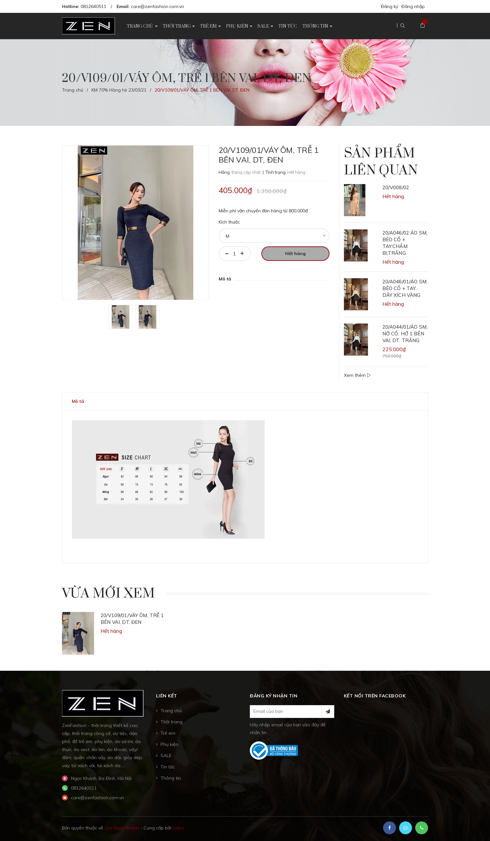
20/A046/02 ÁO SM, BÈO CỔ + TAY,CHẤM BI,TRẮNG (405, 243)
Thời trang (171, 722)
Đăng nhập (413, 6)
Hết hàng (295, 253)
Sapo (178, 828)
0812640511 (93, 6)
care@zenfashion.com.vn (157, 6)
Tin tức (168, 767)
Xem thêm (357, 375)
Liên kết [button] (166, 696)
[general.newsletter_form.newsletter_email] (292, 711)
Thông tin (171, 778)
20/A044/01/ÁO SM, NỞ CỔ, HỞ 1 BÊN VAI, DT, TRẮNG (405, 333)
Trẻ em (168, 733)
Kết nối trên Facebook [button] (375, 696)
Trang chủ (171, 710)
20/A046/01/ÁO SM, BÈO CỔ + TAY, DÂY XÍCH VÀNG (405, 288)
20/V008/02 (395, 187)
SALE (166, 755)
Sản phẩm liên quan (381, 162)
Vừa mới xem (108, 593)
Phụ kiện (169, 744)
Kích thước (229, 222)
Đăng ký (389, 6)
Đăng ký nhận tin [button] (273, 696)
